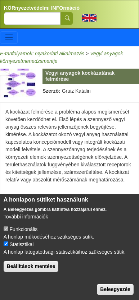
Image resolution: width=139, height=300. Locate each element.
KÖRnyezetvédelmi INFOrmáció (42, 8)
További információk (26, 221)
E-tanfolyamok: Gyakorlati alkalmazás (42, 53)
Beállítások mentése (31, 271)
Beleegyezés (115, 294)
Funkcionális (24, 234)
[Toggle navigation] (9, 37)
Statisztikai (22, 249)
